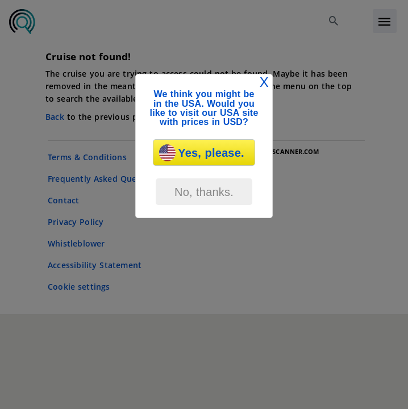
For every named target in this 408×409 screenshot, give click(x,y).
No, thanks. (204, 192)
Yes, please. (201, 152)
